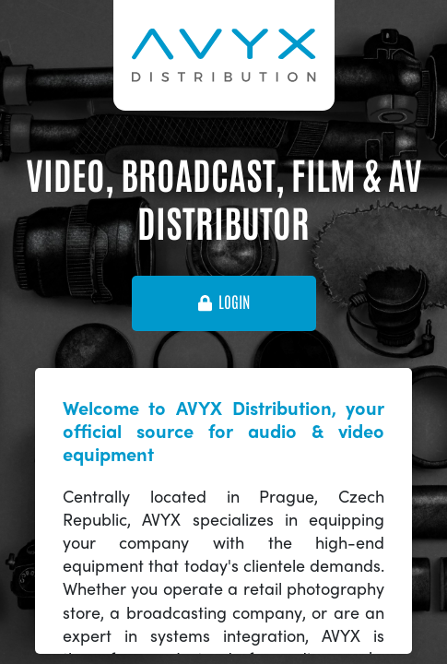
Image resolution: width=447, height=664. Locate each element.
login (224, 302)
